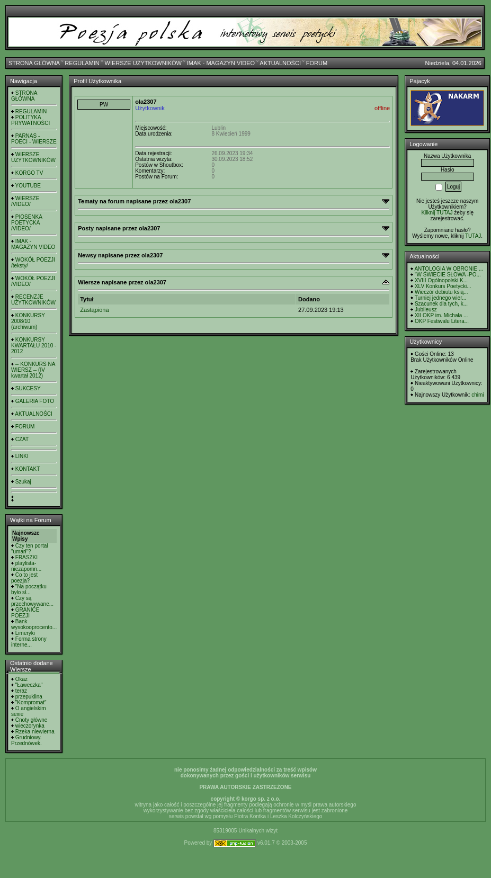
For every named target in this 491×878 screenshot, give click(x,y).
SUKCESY (28, 388)
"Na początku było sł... (29, 589)
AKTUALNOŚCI (280, 63)
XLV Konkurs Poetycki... (443, 286)
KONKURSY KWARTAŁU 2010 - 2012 (33, 345)
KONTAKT (27, 469)
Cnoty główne (31, 720)
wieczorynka (29, 726)
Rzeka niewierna (35, 731)
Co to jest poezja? (24, 578)
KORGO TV (29, 173)
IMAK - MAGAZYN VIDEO (221, 63)
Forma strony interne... (29, 642)
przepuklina (28, 697)
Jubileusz (426, 309)
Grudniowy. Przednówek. (26, 740)
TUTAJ (473, 236)
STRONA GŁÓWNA (34, 63)
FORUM (316, 63)
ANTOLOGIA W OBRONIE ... (448, 269)
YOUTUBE (28, 186)
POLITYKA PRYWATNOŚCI (30, 120)
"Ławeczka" (29, 685)
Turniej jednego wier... (440, 298)
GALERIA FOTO (34, 401)
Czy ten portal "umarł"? (29, 548)
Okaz (21, 679)
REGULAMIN (82, 63)
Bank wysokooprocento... (34, 624)
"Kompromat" (31, 702)
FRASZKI (26, 557)
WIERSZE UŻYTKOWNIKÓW (143, 63)
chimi (477, 395)
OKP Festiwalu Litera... (442, 321)
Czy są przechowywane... (32, 601)
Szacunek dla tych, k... (441, 304)
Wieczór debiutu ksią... (441, 292)
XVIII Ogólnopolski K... (441, 280)
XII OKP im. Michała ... (441, 315)
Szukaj (23, 482)
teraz (21, 691)
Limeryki (25, 633)
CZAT (22, 439)
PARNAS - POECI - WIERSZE (34, 139)
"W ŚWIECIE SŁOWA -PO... (448, 274)
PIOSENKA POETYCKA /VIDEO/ (26, 222)
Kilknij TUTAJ (436, 213)
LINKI (22, 456)
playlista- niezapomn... (26, 566)
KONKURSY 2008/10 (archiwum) (28, 321)
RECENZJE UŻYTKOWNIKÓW (33, 300)
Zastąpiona (94, 310)
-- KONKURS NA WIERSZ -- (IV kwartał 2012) (33, 370)
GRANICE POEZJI (25, 613)
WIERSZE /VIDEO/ (25, 201)
